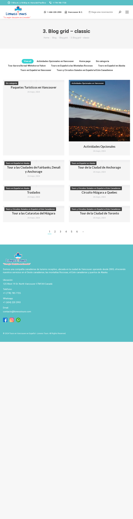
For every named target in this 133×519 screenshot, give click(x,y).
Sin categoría (102, 61)
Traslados (33, 192)
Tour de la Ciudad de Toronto (99, 213)
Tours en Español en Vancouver (35, 70)
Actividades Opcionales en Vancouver (55, 61)
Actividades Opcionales (99, 146)
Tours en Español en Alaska (111, 66)
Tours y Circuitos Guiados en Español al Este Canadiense (85, 70)
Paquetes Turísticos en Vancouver (33, 87)
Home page (84, 61)
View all (27, 61)
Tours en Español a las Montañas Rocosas (72, 66)
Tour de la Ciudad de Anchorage (99, 167)
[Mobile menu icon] (127, 12)
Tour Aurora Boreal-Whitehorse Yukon (27, 66)
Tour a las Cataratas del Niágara (33, 213)
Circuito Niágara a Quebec (99, 192)
